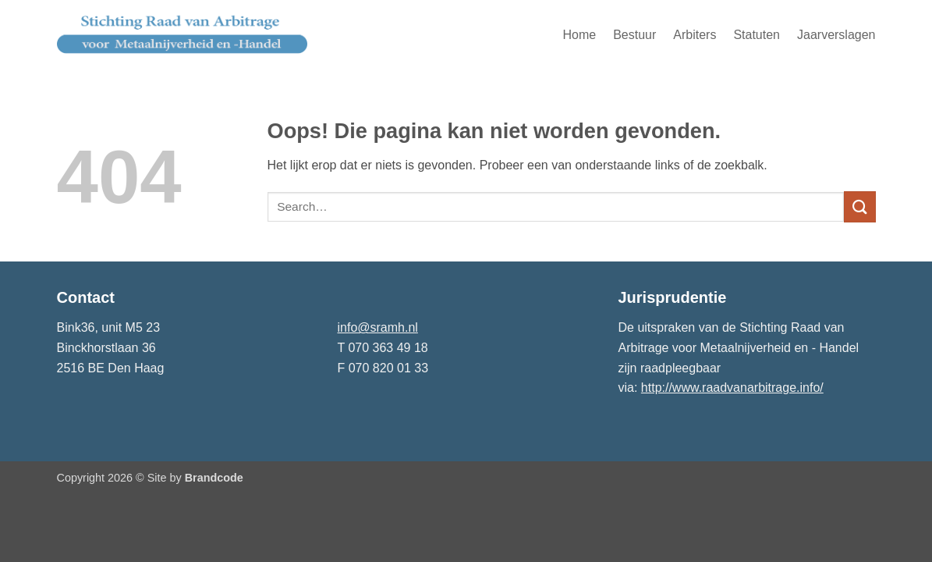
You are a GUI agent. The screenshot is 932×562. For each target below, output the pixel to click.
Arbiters (694, 34)
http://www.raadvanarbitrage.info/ (732, 387)
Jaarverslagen (836, 34)
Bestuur (634, 34)
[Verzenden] (859, 206)
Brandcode (214, 477)
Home (579, 34)
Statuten (756, 34)
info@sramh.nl (378, 327)
